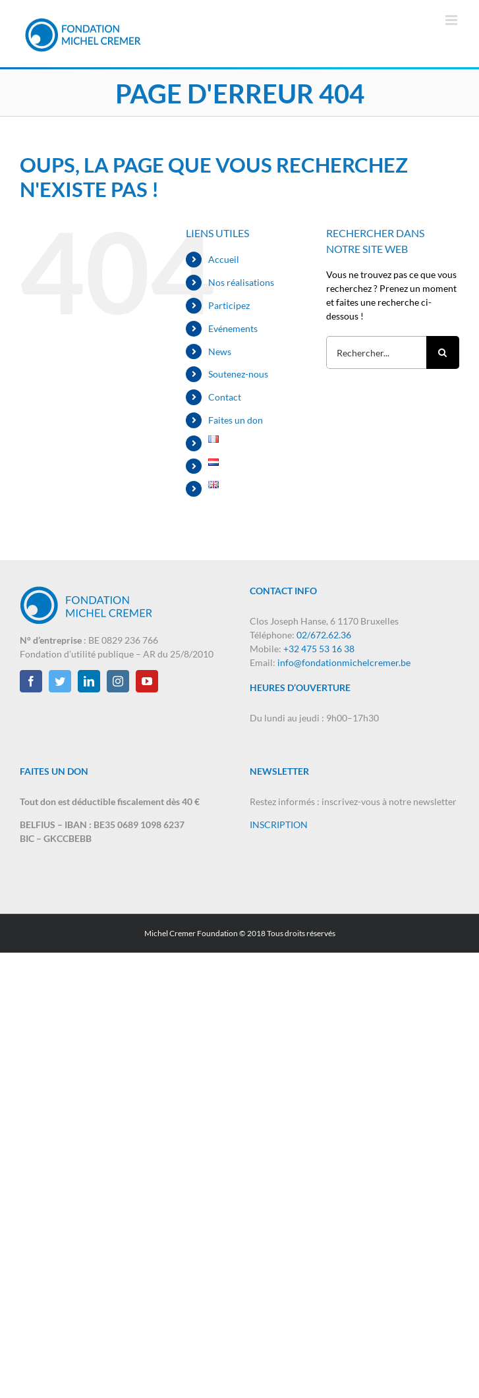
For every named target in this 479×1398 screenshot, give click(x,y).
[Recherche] (442, 352)
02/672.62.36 (323, 634)
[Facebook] (31, 681)
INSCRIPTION (279, 824)
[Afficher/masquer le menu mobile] (452, 20)
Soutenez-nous (238, 373)
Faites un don (235, 420)
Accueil (223, 259)
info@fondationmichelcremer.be (343, 662)
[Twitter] (60, 681)
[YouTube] (147, 681)
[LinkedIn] (89, 681)
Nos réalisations (241, 282)
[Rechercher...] (376, 352)
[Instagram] (118, 681)
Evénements (233, 328)
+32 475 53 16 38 (318, 648)
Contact (224, 397)
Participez (229, 305)
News (219, 351)
